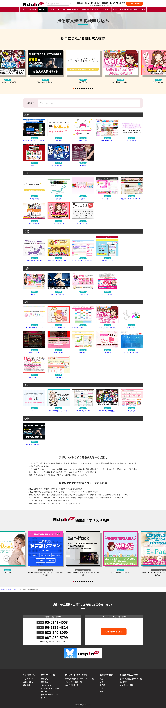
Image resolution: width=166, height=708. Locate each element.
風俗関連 (123, 682)
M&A (115, 9)
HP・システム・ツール (50, 688)
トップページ (28, 678)
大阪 (101, 682)
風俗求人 (42, 9)
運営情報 (26, 685)
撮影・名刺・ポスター (89, 9)
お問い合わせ (134, 3)
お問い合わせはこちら (113, 631)
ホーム (23, 9)
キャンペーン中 (48, 103)
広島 (101, 688)
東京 (101, 678)
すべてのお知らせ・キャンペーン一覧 (79, 678)
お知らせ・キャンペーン (129, 9)
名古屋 (102, 685)
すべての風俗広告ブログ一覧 (131, 678)
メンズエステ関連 (126, 685)
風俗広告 (32, 9)
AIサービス (106, 9)
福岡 (101, 691)
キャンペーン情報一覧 (73, 682)
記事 (143, 9)
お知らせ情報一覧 (72, 685)
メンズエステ (54, 9)
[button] (159, 71)
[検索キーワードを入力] (60, 3)
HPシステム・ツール (70, 9)
